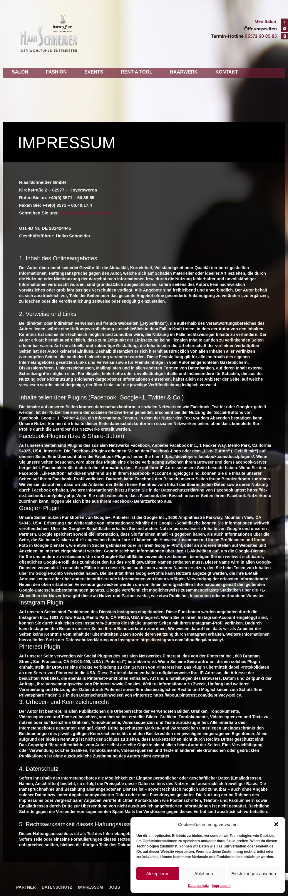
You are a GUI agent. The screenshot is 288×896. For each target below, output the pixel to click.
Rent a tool (136, 71)
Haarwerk (184, 71)
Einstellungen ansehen (253, 873)
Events (93, 71)
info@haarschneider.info (86, 212)
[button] (276, 824)
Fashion (56, 71)
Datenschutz (198, 886)
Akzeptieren (157, 873)
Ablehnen (203, 873)
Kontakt (226, 71)
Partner (26, 887)
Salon (20, 71)
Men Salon (265, 21)
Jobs (114, 887)
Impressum (221, 886)
